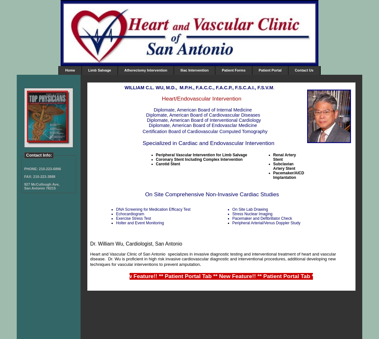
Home (70, 70)
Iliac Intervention (194, 70)
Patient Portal (270, 70)
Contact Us (304, 70)
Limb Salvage (99, 70)
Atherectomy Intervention (145, 70)
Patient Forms (233, 70)
